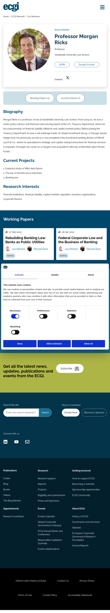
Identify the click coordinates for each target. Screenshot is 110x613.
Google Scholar (87, 65)
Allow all (90, 335)
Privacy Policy (87, 583)
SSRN (62, 65)
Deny (20, 335)
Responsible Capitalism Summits (50, 544)
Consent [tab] (19, 283)
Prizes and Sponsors (48, 503)
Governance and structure (86, 524)
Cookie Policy (50, 598)
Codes (6, 480)
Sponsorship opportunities (86, 492)
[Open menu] (102, 7)
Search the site (11, 407)
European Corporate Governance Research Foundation (83, 539)
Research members (13, 518)
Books (6, 492)
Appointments (11, 511)
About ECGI (78, 511)
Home (6, 16)
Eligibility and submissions (51, 497)
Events (41, 511)
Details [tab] (55, 283)
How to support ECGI (83, 480)
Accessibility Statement (80, 598)
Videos (7, 497)
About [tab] (91, 283)
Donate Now (70, 414)
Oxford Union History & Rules (30, 583)
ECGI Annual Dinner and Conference (50, 535)
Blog (5, 486)
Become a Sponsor (94, 414)
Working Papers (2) (40, 99)
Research (43, 473)
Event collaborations (48, 551)
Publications (10, 473)
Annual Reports (80, 548)
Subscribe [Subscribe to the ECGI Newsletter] (70, 370)
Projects (42, 492)
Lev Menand (18, 250)
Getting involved (81, 473)
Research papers (47, 480)
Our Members (33, 16)
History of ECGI (80, 518)
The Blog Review (12, 503)
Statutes (76, 530)
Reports (42, 486)
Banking (10, 257)
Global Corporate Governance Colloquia (49, 526)
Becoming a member (83, 486)
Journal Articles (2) (70, 99)
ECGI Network (18, 16)
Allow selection (55, 335)
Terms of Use (25, 598)
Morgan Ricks (41, 250)
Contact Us (63, 583)
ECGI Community (81, 497)
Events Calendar (46, 518)
